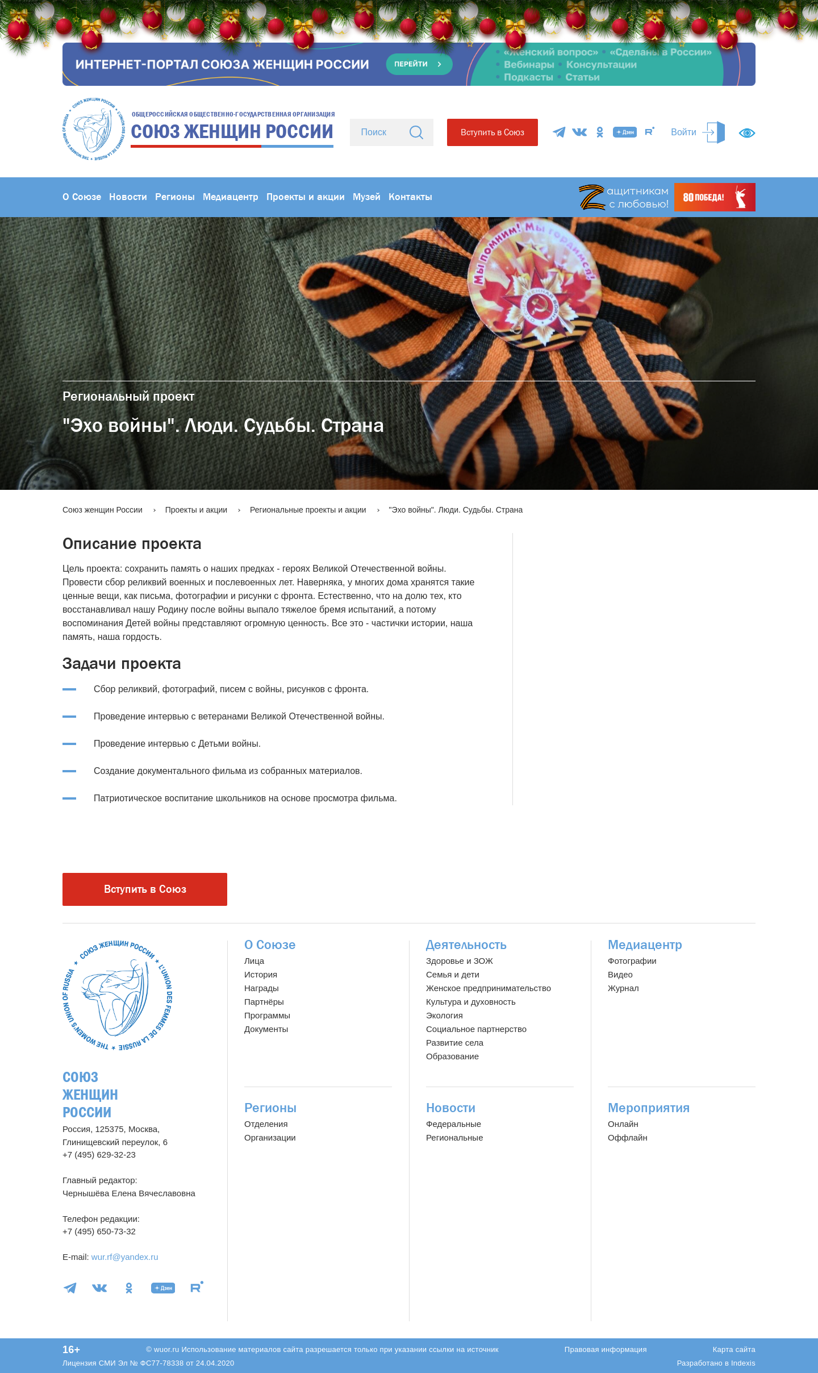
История (260, 974)
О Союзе (81, 196)
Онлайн (623, 1124)
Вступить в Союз (492, 132)
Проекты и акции (305, 196)
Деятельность (466, 945)
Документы (266, 1029)
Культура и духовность (471, 1001)
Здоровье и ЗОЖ (459, 961)
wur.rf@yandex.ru (124, 1257)
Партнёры (264, 1001)
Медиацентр (230, 196)
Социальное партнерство (476, 1029)
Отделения (266, 1124)
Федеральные (453, 1124)
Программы (267, 1015)
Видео (620, 974)
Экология (444, 1015)
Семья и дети (452, 974)
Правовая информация (606, 1349)
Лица (254, 961)
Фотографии (632, 961)
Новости (128, 196)
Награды (261, 988)
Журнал (623, 988)
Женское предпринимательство (488, 988)
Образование (452, 1056)
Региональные (454, 1137)
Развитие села (454, 1042)
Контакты (410, 196)
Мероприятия (649, 1108)
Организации (270, 1137)
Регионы (175, 196)
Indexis (743, 1363)
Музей (367, 196)
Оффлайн (628, 1137)
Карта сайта (734, 1349)
